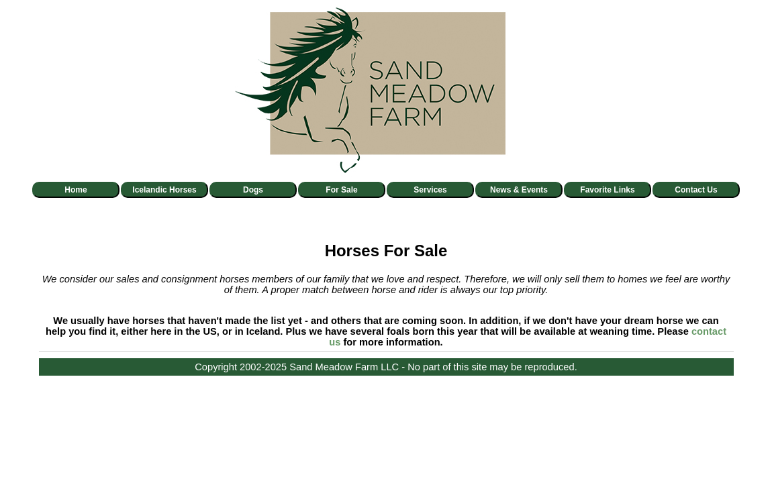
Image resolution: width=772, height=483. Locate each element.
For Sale (341, 190)
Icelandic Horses (164, 190)
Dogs (253, 190)
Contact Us (696, 190)
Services (430, 190)
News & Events (519, 190)
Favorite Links (607, 190)
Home (75, 190)
